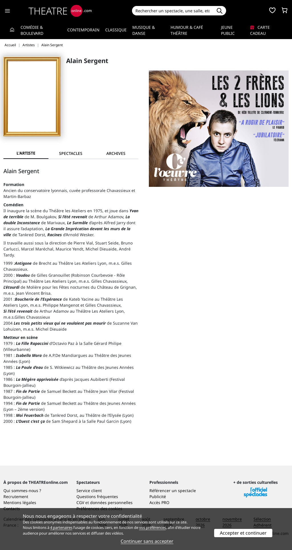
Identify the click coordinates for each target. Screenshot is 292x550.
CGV (80, 502)
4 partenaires (61, 527)
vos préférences (152, 527)
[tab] (71, 153)
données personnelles (111, 502)
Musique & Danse (143, 30)
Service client (89, 490)
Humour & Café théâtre (187, 30)
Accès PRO (159, 502)
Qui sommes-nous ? (22, 490)
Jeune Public (228, 30)
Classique (116, 30)
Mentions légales (19, 502)
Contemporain (83, 30)
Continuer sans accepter (147, 541)
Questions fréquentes (97, 496)
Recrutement (15, 496)
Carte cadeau (260, 30)
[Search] (172, 10)
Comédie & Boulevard (32, 30)
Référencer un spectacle (172, 490)
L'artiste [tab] (26, 153)
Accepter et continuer (243, 533)
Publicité (157, 496)
